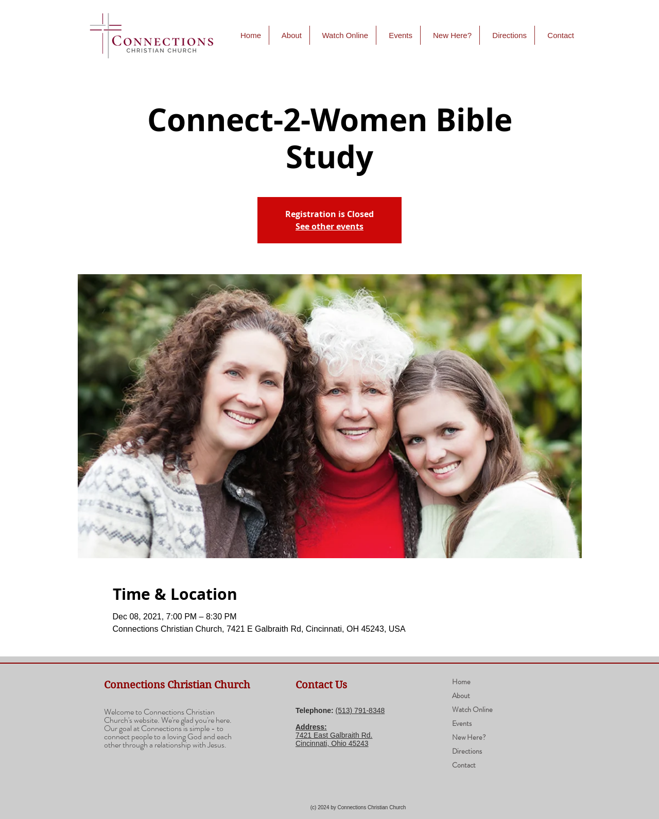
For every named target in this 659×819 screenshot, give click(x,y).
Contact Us (321, 685)
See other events (329, 226)
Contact (464, 765)
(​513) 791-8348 (360, 710)
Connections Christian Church (177, 685)
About (461, 695)
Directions (467, 751)
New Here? (469, 737)
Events (462, 723)
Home (461, 681)
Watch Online (472, 709)
